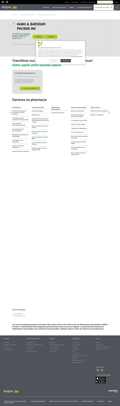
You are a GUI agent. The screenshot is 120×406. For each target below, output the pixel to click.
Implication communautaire (88, 2)
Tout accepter (65, 60)
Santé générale (8, 349)
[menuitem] (59, 7)
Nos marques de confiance (57, 344)
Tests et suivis (95, 107)
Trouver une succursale (27, 15)
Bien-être (6, 347)
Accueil (14, 15)
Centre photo (53, 351)
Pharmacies (100, 401)
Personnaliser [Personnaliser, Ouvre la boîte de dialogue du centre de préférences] (54, 60)
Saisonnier (6, 342)
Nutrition (75, 358)
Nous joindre (74, 2)
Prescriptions (30, 342)
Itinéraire (38, 36)
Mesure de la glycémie (97, 115)
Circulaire (51, 36)
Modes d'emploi (77, 344)
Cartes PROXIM (54, 349)
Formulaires (76, 349)
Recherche (76, 342)
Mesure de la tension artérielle (99, 111)
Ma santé (6, 338)
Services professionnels (78, 107)
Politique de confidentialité (38, 401)
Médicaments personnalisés (55, 108)
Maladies (75, 347)
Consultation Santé (32, 351)
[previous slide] (10, 112)
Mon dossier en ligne (105, 2)
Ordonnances (16, 107)
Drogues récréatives (78, 360)
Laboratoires (76, 353)
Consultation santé (38, 107)
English (116, 2)
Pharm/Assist (76, 338)
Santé (74, 351)
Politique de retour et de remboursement (15, 401)
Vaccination (30, 349)
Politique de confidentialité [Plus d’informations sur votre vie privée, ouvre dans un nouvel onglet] (76, 56)
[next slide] (109, 112)
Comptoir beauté (54, 347)
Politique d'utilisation (87, 401)
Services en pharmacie (33, 338)
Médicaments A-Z (77, 362)
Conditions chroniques (10, 344)
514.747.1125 (22, 37)
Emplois (67, 2)
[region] (60, 53)
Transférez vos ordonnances (30, 88)
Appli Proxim (53, 342)
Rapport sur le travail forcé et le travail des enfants (64, 401)
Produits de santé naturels (80, 355)
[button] (3, 2)
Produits (52, 338)
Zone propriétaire (9, 403)
